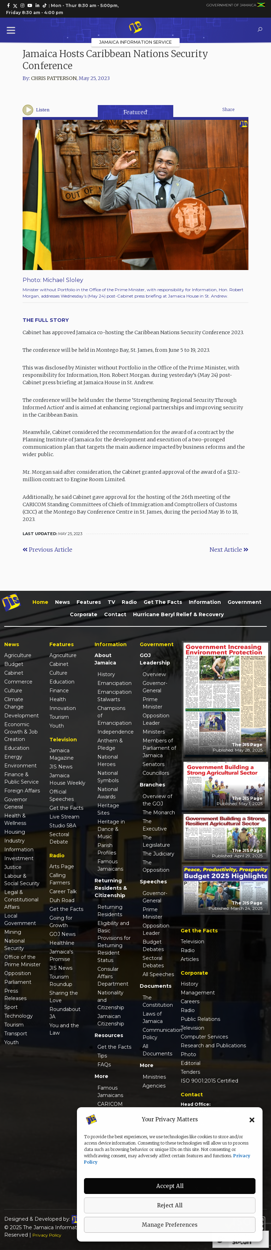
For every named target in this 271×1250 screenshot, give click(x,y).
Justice (13, 867)
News (62, 602)
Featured (135, 112)
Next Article (229, 549)
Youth (11, 1042)
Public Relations (200, 1019)
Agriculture (17, 655)
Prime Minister (152, 703)
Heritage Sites (108, 809)
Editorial (190, 1063)
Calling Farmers (59, 879)
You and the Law (64, 1029)
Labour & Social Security (22, 880)
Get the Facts (163, 602)
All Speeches (158, 974)
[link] (8, 6)
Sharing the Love (63, 997)
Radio (129, 602)
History (106, 674)
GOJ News (62, 934)
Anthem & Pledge (110, 744)
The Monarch (159, 812)
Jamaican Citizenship (110, 1020)
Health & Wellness (15, 819)
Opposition (17, 973)
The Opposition (156, 866)
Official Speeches (61, 795)
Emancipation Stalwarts (114, 696)
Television (192, 941)
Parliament (17, 982)
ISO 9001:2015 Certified (209, 1081)
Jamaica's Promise (61, 955)
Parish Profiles (106, 849)
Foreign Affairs (22, 791)
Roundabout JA (64, 1013)
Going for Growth (60, 922)
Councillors (156, 773)
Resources (109, 1035)
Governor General (15, 803)
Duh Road (61, 900)
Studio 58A (62, 825)
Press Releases (15, 994)
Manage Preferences (170, 1224)
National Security (14, 944)
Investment (19, 858)
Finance (59, 690)
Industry (14, 841)
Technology (18, 1016)
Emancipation (114, 683)
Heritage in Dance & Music (111, 829)
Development (21, 715)
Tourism (14, 1025)
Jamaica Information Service (135, 42)
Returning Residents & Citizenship (111, 888)
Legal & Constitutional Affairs (21, 899)
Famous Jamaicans (110, 865)
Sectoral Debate (59, 838)
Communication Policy (159, 1034)
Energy (13, 757)
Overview (154, 674)
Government (244, 602)
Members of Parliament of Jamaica (159, 748)
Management (198, 992)
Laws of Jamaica (153, 1017)
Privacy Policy (46, 1235)
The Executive (155, 825)
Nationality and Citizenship (110, 1000)
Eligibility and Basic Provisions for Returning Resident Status (114, 941)
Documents (155, 986)
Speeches (153, 881)
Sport (11, 1007)
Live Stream (64, 817)
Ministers (154, 732)
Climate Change (14, 703)
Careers (190, 1001)
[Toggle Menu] (12, 30)
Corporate (83, 614)
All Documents (157, 1050)
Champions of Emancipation (114, 715)
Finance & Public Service (21, 778)
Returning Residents (109, 911)
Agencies (154, 1086)
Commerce (18, 682)
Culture (13, 690)
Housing (14, 832)
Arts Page (61, 866)
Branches (152, 785)
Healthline (61, 943)
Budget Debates (153, 945)
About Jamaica (105, 659)
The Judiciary (158, 854)
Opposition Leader (156, 719)
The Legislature (156, 841)
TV (111, 602)
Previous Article (47, 549)
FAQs (104, 1064)
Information (205, 602)
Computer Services (204, 1037)
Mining (12, 932)
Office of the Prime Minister (22, 961)
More (101, 1076)
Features (89, 602)
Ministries (154, 1077)
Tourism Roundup (60, 980)
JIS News (60, 767)
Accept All (169, 1186)
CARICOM (110, 1104)
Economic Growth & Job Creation (21, 731)
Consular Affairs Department (112, 976)
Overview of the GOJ (157, 800)
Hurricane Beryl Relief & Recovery (178, 614)
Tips (102, 1056)
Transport (15, 1033)
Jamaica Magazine (61, 754)
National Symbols (108, 777)
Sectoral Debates (153, 962)
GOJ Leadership (155, 659)
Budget (13, 664)
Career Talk (63, 891)
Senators (153, 764)
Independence (114, 732)
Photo (188, 1054)
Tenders (190, 1072)
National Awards (107, 793)
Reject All (169, 1205)
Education (16, 748)
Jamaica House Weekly (67, 779)
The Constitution (158, 1001)
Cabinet (13, 673)
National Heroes (107, 760)
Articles (190, 959)
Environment (20, 765)
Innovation (62, 708)
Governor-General (155, 687)
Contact (115, 614)
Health (57, 699)
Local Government (20, 919)
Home (40, 602)
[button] (251, 1119)
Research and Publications (213, 1045)
